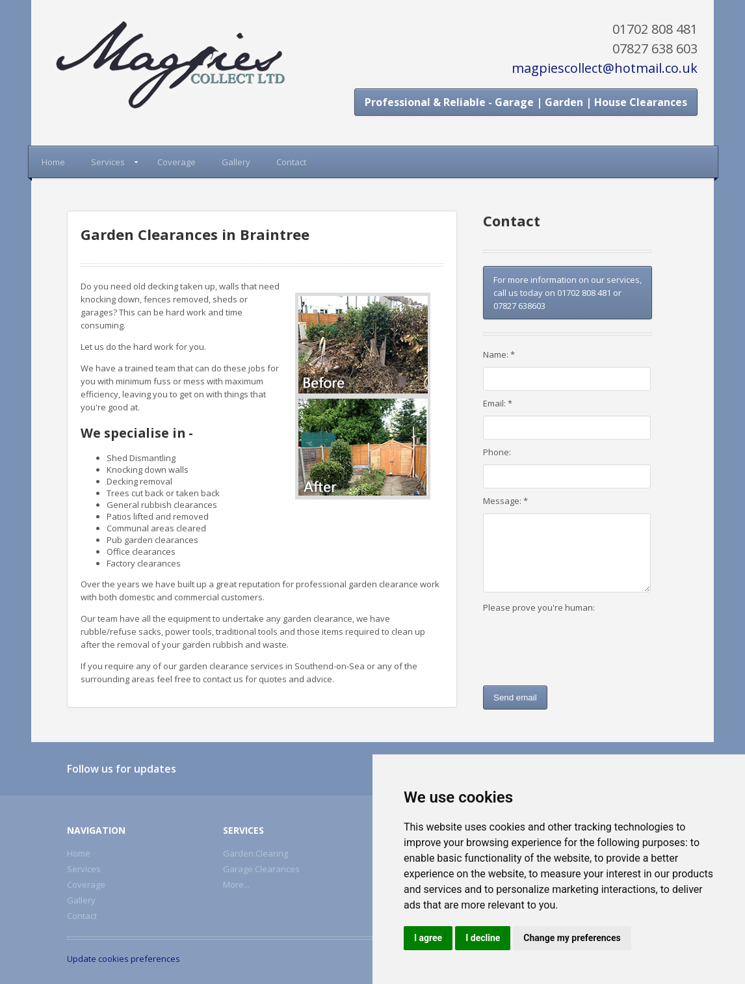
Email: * (497, 403)
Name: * (499, 354)
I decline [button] (482, 938)
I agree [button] (428, 938)
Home (53, 162)
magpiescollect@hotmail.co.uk (605, 68)
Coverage (176, 162)
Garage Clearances (261, 869)
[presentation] (565, 645)
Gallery (236, 162)
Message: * (505, 501)
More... (236, 884)
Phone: (497, 452)
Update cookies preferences (123, 958)
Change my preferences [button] (571, 938)
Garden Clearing (255, 853)
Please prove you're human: (539, 607)
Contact (291, 162)
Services (108, 162)
